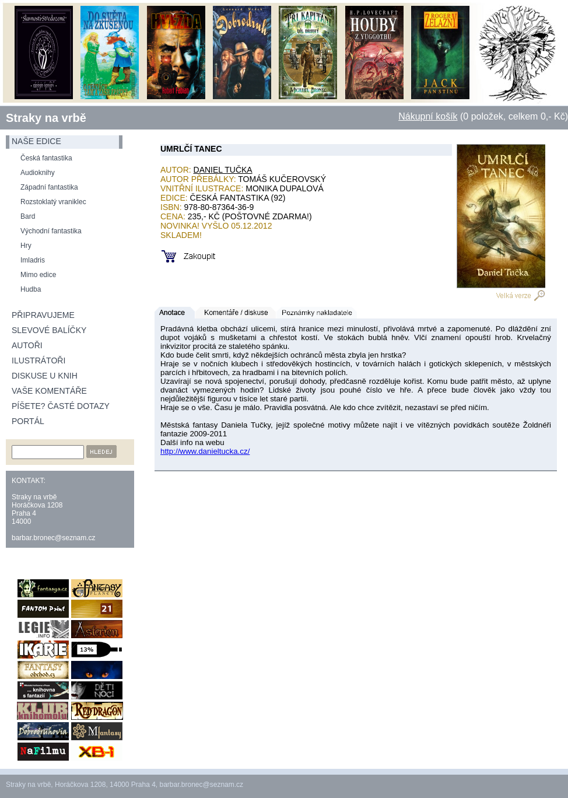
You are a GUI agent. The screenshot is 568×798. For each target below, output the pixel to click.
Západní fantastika (49, 187)
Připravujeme (43, 315)
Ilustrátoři (38, 360)
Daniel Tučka (223, 169)
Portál (28, 421)
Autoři (27, 345)
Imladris (32, 260)
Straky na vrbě (46, 117)
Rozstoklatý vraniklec (53, 202)
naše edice (36, 141)
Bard (27, 216)
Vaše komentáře (49, 391)
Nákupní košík (427, 116)
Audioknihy (37, 173)
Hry (25, 246)
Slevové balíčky (49, 330)
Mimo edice (38, 275)
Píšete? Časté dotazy (61, 406)
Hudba (30, 289)
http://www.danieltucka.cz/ (205, 451)
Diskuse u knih (45, 375)
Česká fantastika (46, 158)
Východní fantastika (51, 231)
